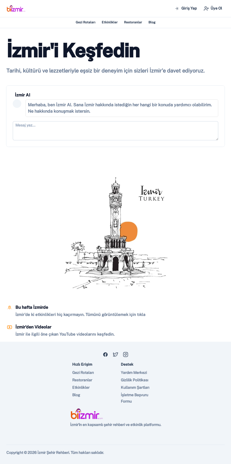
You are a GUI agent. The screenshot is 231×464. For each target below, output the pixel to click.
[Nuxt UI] (15, 8)
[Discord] (105, 354)
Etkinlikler (110, 22)
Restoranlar (133, 22)
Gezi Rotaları (85, 22)
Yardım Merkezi (134, 372)
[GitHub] (125, 354)
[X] (115, 354)
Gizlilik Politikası (134, 380)
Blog (151, 22)
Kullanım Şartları (135, 387)
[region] (115, 232)
